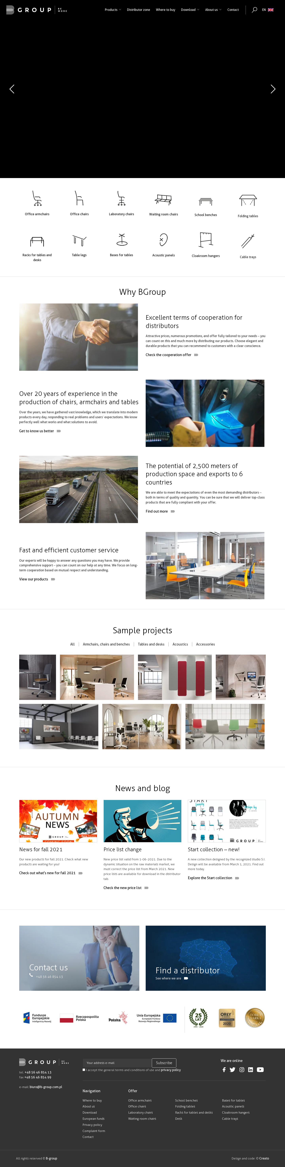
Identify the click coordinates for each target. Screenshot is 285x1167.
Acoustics (180, 663)
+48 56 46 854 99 (37, 1077)
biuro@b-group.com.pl (46, 1087)
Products (113, 10)
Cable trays (230, 1119)
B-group (51, 1158)
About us (213, 10)
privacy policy (171, 1070)
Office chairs (137, 1106)
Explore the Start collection (210, 897)
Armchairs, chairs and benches (106, 663)
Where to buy (165, 10)
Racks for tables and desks (194, 1112)
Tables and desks (151, 663)
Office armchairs (140, 1100)
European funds (93, 1119)
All (72, 663)
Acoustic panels (233, 1106)
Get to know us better (36, 450)
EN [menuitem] (264, 10)
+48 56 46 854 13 (38, 1072)
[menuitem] (268, 10)
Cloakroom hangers (236, 1112)
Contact (233, 10)
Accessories (205, 663)
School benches (186, 1100)
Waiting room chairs (142, 1119)
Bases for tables (233, 1100)
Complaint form (94, 1131)
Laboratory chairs (140, 1112)
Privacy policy (92, 1125)
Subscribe (164, 1063)
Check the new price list (123, 907)
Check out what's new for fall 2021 (47, 892)
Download (190, 10)
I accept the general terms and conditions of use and (132, 1070)
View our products (33, 598)
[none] (268, 10)
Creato (264, 1158)
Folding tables (185, 1106)
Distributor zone (138, 10)
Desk (178, 1119)
